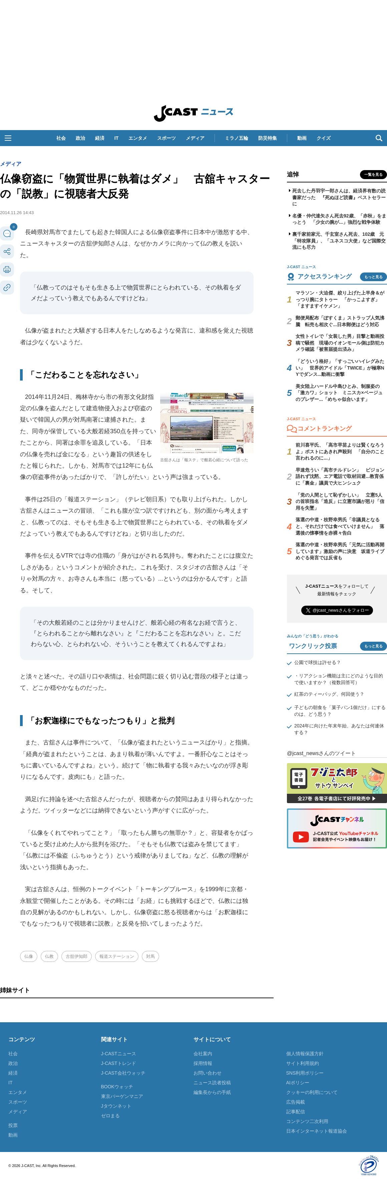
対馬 (150, 956)
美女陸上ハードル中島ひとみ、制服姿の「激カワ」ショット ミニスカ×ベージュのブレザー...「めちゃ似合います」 (339, 393)
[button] (8, 138)
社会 (61, 138)
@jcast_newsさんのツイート (321, 753)
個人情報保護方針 (305, 1053)
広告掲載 (295, 1102)
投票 (13, 1125)
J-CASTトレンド (118, 1063)
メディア (195, 138)
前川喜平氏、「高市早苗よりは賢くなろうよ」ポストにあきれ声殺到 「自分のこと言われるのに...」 (340, 451)
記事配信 (295, 1111)
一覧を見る (373, 174)
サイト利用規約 (302, 1063)
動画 (302, 138)
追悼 (293, 174)
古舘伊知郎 (76, 956)
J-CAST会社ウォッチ (123, 1073)
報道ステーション (116, 956)
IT (116, 138)
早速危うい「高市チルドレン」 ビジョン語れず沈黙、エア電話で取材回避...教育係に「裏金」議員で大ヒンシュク (340, 476)
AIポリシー (297, 1082)
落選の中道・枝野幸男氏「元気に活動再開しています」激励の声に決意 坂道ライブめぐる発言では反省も (340, 551)
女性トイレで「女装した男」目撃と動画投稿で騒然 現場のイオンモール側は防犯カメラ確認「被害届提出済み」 (340, 343)
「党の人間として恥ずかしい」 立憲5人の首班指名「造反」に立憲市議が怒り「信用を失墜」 (340, 501)
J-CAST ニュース (193, 113)
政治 (80, 138)
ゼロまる (110, 1115)
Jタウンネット (116, 1106)
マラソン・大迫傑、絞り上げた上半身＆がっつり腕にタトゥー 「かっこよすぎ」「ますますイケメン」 (340, 299)
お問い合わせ (207, 1073)
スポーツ (166, 138)
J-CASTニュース (118, 1053)
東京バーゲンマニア (122, 1096)
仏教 (49, 956)
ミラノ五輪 (236, 138)
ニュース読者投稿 (212, 1082)
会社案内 (202, 1053)
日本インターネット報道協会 (316, 1131)
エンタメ (137, 138)
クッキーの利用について (312, 1092)
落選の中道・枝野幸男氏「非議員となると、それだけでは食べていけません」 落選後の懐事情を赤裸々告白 (340, 526)
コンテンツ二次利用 (307, 1121)
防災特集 (267, 138)
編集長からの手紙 (212, 1092)
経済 (99, 138)
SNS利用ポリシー (305, 1073)
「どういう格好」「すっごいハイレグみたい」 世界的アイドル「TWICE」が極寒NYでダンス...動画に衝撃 (340, 368)
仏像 (28, 956)
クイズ (324, 138)
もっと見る (373, 277)
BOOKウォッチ (117, 1086)
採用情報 (202, 1063)
